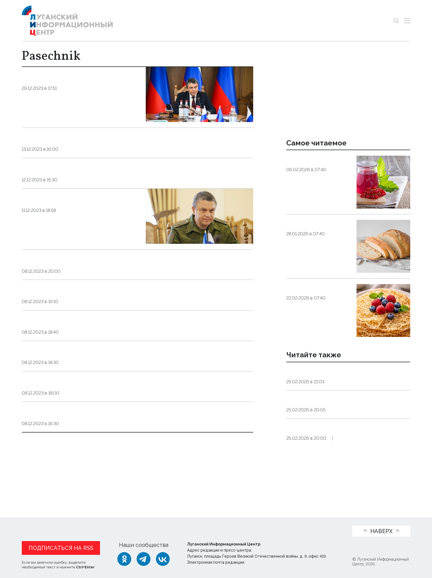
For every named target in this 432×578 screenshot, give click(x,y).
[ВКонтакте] (163, 559)
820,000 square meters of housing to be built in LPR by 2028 (127, 330)
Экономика (341, 396)
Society (69, 97)
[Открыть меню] (407, 20)
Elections (73, 451)
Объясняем (328, 522)
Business (70, 219)
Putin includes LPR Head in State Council (92, 168)
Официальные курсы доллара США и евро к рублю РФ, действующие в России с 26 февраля (346, 456)
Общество (298, 198)
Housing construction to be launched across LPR (105, 138)
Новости (34, 522)
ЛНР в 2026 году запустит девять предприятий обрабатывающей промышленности (332, 378)
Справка (339, 431)
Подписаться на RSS (61, 548)
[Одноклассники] (124, 559)
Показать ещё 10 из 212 (53, 467)
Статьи (63, 522)
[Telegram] (143, 559)
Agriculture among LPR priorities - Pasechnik (99, 299)
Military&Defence (83, 411)
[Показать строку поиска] (396, 20)
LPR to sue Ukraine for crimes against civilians (101, 400)
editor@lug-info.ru (265, 562)
